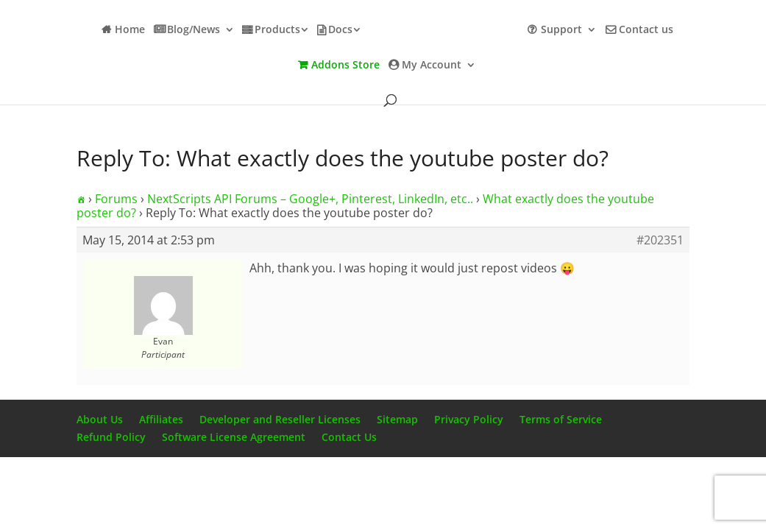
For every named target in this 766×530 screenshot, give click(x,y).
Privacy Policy (468, 419)
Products (277, 30)
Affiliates (161, 419)
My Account (431, 65)
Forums (116, 199)
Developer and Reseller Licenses (280, 419)
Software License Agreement (233, 437)
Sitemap (397, 419)
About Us (100, 419)
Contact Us (349, 437)
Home (130, 30)
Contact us (646, 30)
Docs (340, 30)
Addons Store (345, 65)
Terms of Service (560, 419)
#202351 (660, 240)
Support (561, 30)
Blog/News (193, 30)
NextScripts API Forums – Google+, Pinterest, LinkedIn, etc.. (310, 199)
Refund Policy (111, 437)
